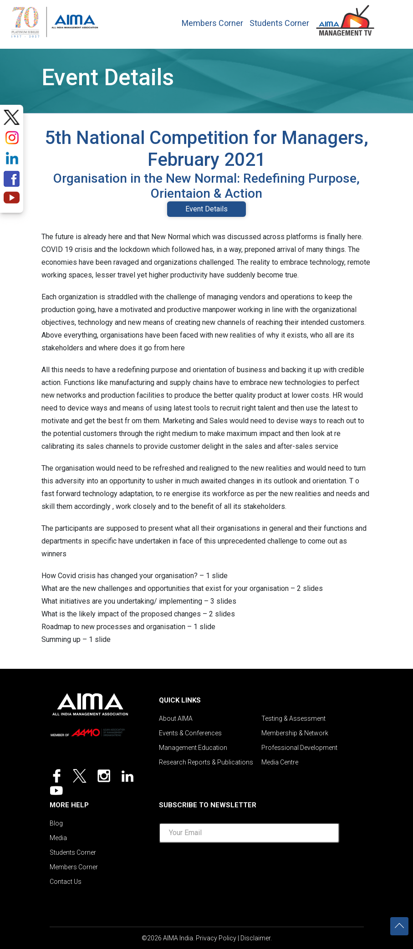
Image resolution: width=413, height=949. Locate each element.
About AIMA (176, 718)
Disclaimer (255, 938)
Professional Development (299, 747)
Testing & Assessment (293, 718)
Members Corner (212, 23)
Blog (56, 823)
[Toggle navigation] (390, 18)
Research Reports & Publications (206, 762)
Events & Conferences (190, 733)
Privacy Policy (216, 938)
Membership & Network (294, 733)
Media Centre (279, 762)
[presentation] (249, 868)
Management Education (193, 747)
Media (58, 837)
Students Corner (279, 23)
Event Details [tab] (206, 209)
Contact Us (66, 881)
